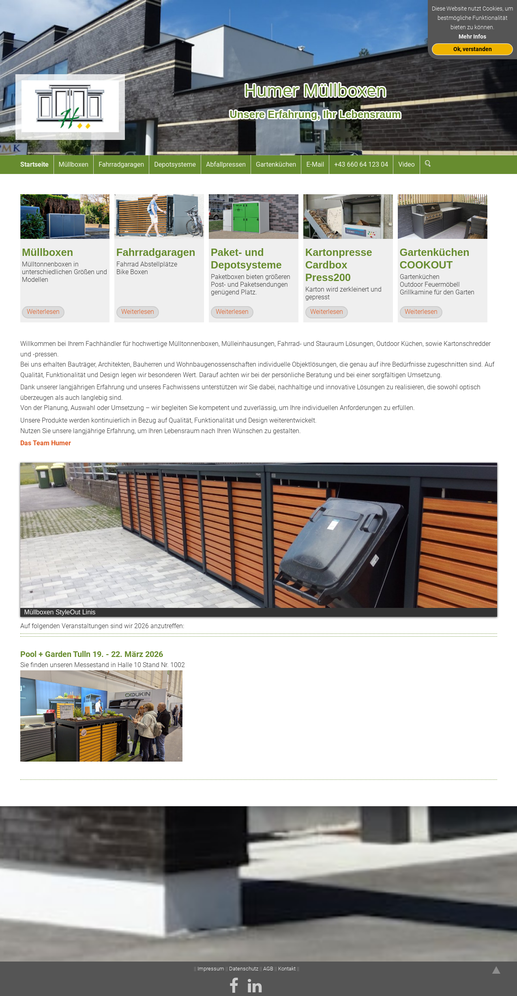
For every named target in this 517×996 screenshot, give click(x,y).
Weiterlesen (43, 312)
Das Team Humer (45, 443)
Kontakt (287, 969)
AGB (268, 969)
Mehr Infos (472, 36)
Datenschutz (243, 969)
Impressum (211, 969)
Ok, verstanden (472, 49)
